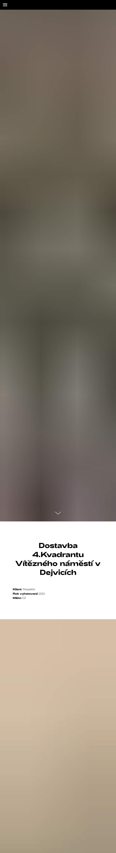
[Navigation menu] (5, 4)
